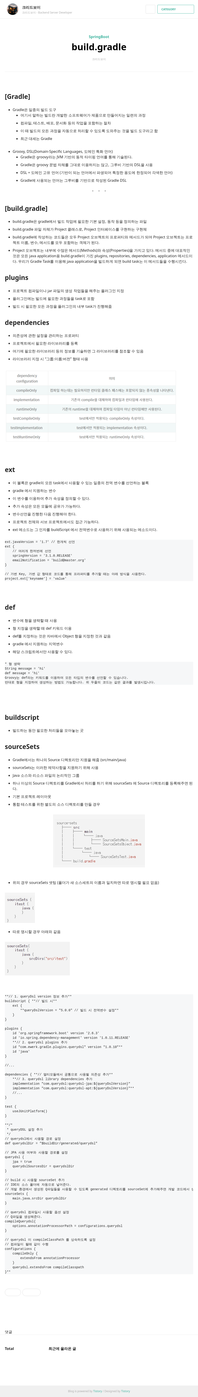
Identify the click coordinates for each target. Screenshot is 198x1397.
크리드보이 (33, 7)
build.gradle (98, 46)
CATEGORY (176, 9)
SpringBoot (99, 36)
